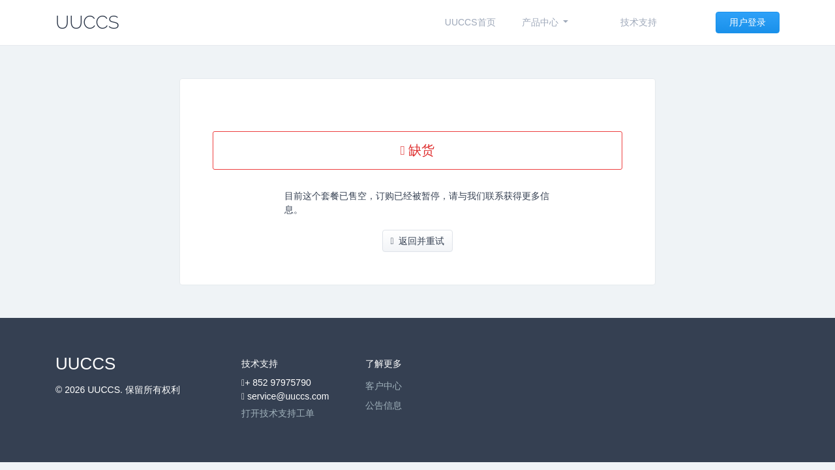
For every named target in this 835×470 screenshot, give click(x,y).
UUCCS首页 (470, 22)
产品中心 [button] (541, 22)
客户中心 (383, 386)
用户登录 (747, 22)
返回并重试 (418, 241)
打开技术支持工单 (277, 413)
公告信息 (383, 405)
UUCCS (87, 22)
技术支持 (638, 22)
